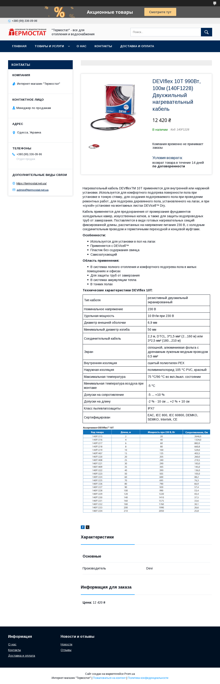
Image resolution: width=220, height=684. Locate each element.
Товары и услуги (49, 46)
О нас (81, 46)
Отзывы (66, 650)
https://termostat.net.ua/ (31, 183)
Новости (66, 644)
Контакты (103, 46)
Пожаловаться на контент (109, 678)
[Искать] (206, 32)
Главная (19, 46)
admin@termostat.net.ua (32, 189)
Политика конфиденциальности (148, 678)
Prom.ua (129, 673)
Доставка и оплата (137, 46)
